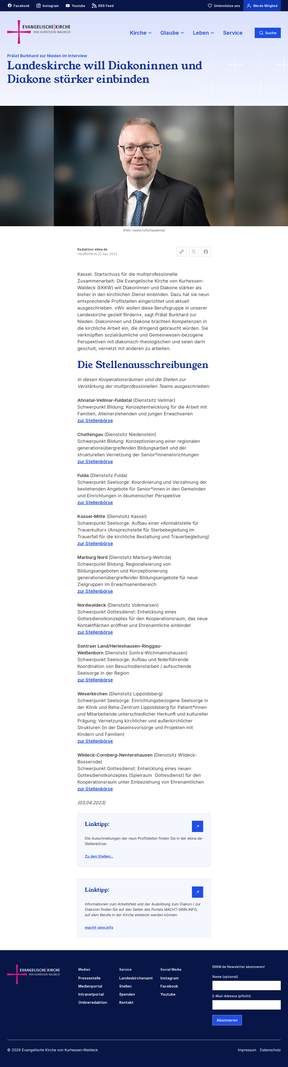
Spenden (127, 994)
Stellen (125, 986)
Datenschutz (270, 1050)
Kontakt (126, 1002)
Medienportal (90, 986)
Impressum (247, 1050)
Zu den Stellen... (99, 856)
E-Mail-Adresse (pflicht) (231, 996)
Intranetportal (91, 994)
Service (233, 32)
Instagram (169, 978)
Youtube (168, 994)
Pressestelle (89, 978)
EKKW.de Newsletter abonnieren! (238, 967)
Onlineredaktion (92, 1002)
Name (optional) (225, 977)
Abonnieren (227, 1020)
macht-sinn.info (99, 927)
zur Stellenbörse (95, 420)
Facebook (169, 986)
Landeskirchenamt (136, 978)
